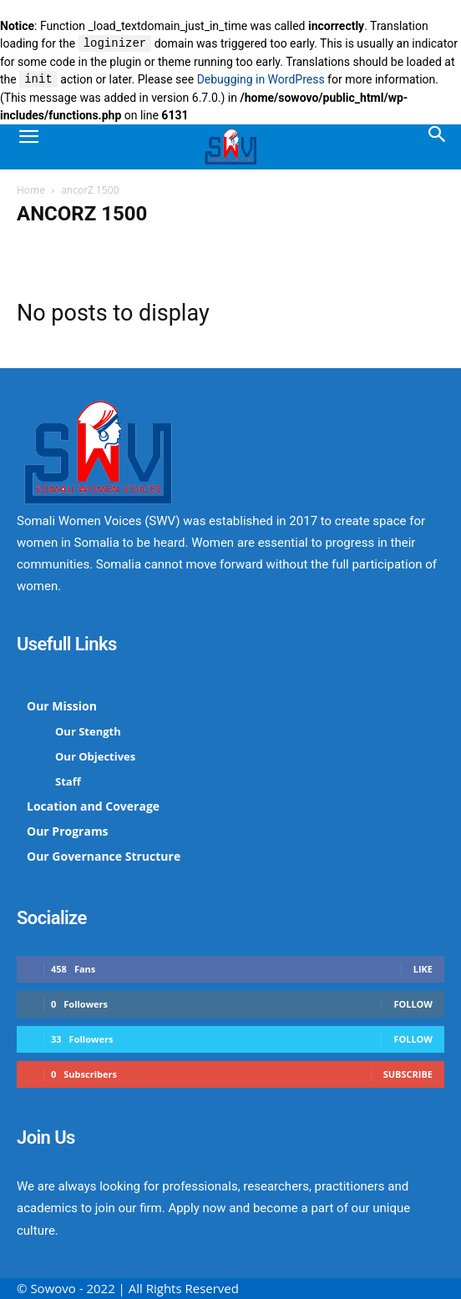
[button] (28, 146)
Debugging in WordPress (261, 80)
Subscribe (408, 1074)
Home (31, 190)
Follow (413, 1004)
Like (423, 969)
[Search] (437, 146)
